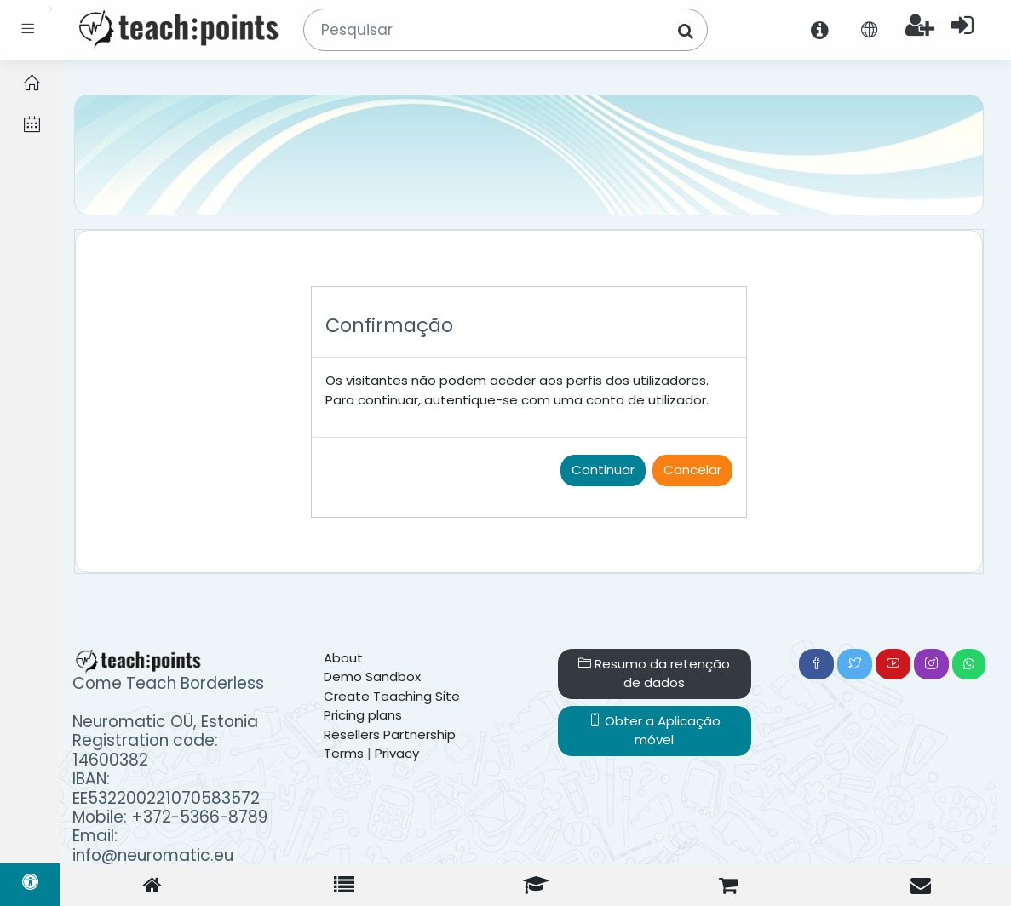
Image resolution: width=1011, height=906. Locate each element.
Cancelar (692, 470)
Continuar (603, 470)
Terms (344, 753)
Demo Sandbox (372, 676)
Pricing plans (363, 715)
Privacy (397, 753)
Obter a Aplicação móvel (655, 730)
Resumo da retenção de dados (654, 673)
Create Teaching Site (392, 696)
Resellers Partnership (390, 734)
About (343, 658)
